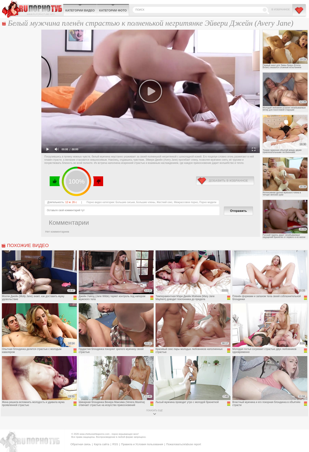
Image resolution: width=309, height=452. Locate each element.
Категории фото (113, 10)
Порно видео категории (100, 202)
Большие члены (145, 202)
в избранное (225, 180)
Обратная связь (80, 444)
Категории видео (80, 10)
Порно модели (207, 202)
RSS (115, 444)
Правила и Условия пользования (142, 444)
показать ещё (154, 410)
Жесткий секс (165, 202)
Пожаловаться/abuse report (183, 444)
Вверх (301, 424)
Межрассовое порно (186, 202)
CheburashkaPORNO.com (32, 9)
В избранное (280, 9)
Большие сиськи (125, 202)
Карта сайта (101, 444)
